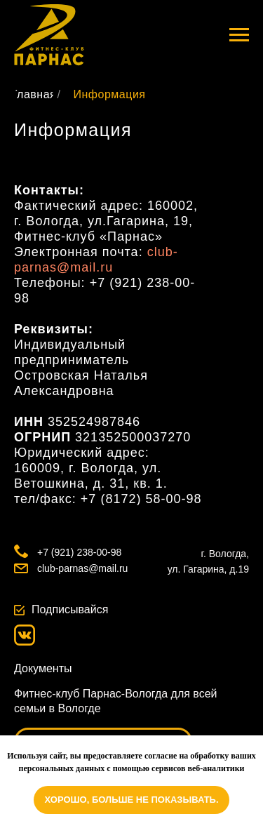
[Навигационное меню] (239, 35)
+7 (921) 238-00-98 (79, 552)
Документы (43, 668)
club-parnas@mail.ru (82, 568)
